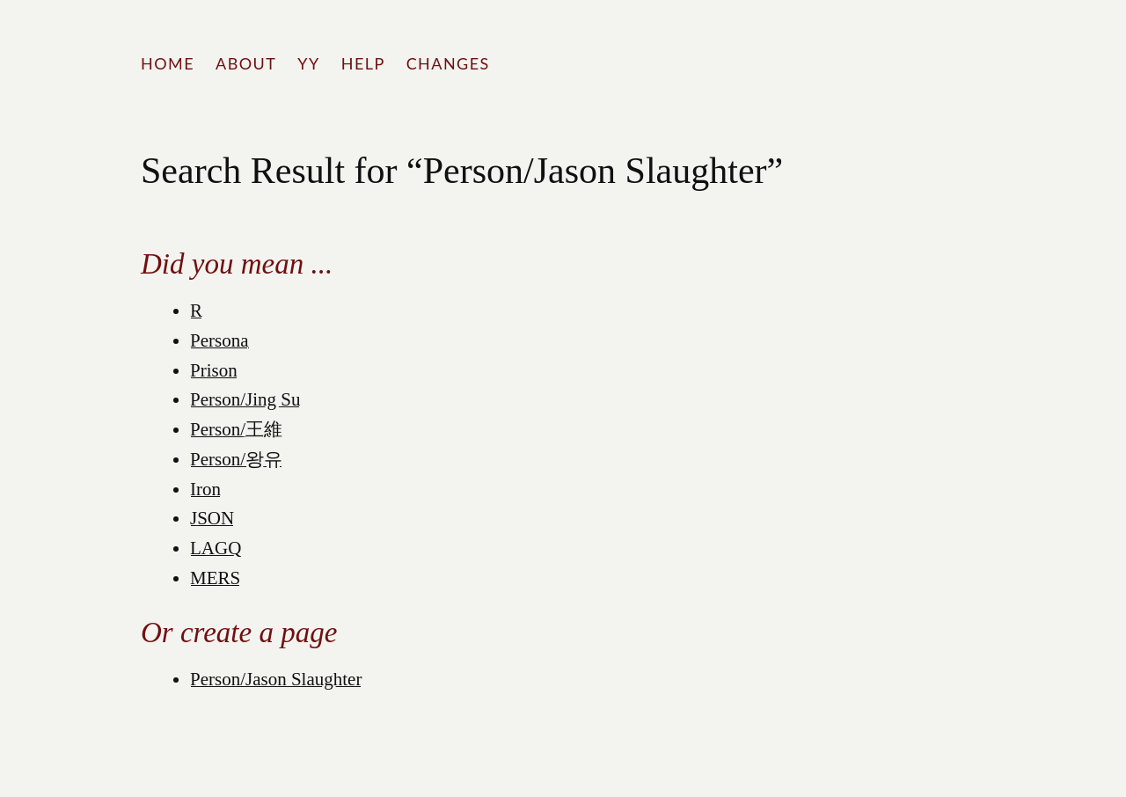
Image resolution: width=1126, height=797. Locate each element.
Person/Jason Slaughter (276, 679)
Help (363, 63)
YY (308, 63)
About (246, 63)
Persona (219, 340)
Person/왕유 (236, 459)
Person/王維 (236, 429)
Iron (205, 489)
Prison (214, 370)
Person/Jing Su (245, 399)
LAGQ (215, 548)
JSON (212, 518)
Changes (448, 63)
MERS (215, 578)
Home (167, 63)
